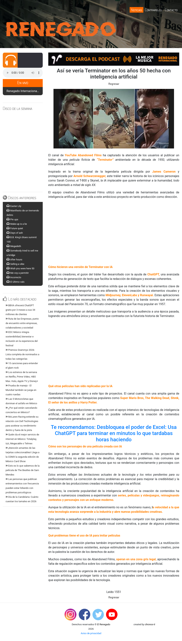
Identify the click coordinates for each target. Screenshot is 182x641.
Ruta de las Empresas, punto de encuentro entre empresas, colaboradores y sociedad (22, 323)
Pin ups (14, 219)
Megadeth (15, 246)
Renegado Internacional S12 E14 (27, 91)
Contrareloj (153, 10)
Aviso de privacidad (91, 633)
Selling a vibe (17, 264)
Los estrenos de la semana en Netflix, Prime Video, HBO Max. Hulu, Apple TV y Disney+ (22, 376)
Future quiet (16, 228)
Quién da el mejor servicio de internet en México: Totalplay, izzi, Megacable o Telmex (22, 439)
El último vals (17, 281)
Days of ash (16, 232)
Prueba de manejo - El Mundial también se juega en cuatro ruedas (21, 390)
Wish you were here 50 (22, 268)
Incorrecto (15, 277)
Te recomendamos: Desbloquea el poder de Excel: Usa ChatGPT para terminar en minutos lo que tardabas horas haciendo (114, 433)
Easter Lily (15, 206)
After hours (16, 259)
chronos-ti (150, 624)
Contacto (171, 10)
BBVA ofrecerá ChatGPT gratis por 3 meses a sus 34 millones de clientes (20, 310)
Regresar (113, 83)
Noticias (136, 10)
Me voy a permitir (19, 273)
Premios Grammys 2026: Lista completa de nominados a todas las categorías (22, 354)
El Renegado (103, 624)
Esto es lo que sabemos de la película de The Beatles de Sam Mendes (23, 470)
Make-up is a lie (18, 224)
